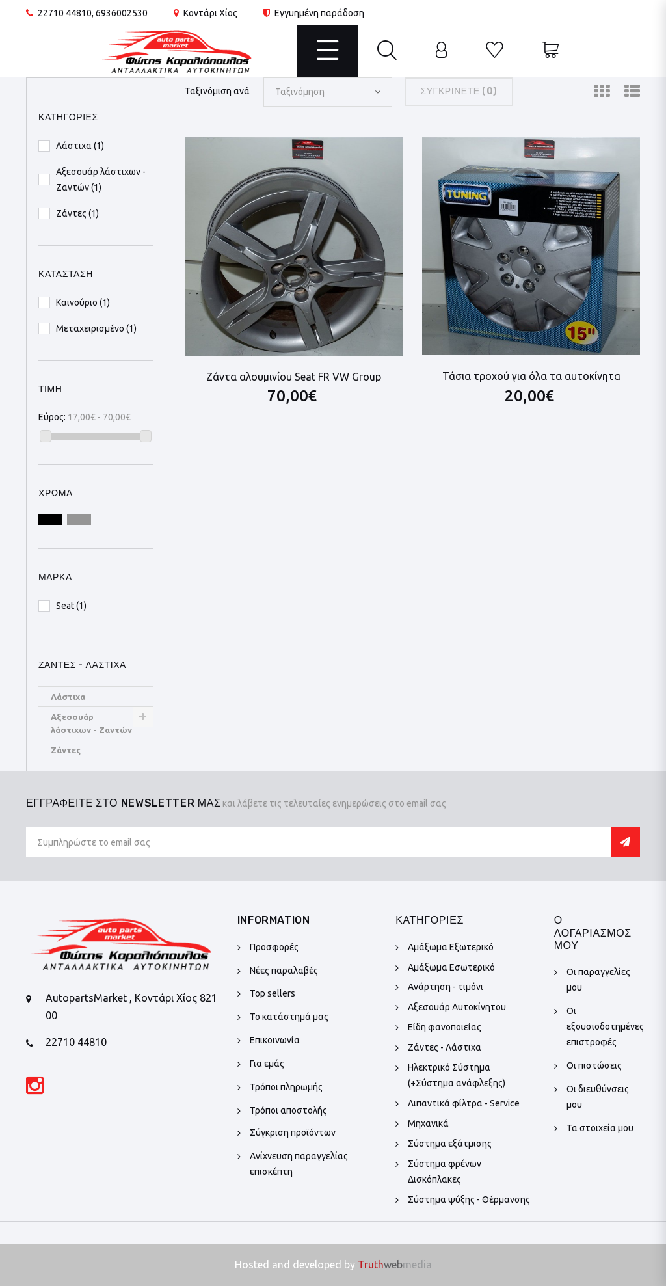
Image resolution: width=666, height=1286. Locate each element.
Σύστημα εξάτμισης (450, 1143)
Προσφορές (274, 947)
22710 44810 (65, 13)
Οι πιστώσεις (594, 1065)
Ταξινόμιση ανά (217, 91)
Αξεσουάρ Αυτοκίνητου (457, 1007)
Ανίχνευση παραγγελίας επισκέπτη (299, 1164)
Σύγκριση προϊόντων (293, 1132)
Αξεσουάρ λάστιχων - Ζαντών (91, 723)
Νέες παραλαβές (284, 970)
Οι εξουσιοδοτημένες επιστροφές (605, 1026)
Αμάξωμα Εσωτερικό (451, 967)
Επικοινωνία (275, 1040)
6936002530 (122, 13)
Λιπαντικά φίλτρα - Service (464, 1103)
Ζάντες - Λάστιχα (444, 1047)
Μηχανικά (428, 1123)
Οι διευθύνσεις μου (597, 1097)
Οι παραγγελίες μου (598, 980)
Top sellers (272, 993)
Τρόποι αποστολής (288, 1110)
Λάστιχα (68, 696)
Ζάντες (66, 750)
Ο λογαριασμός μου (593, 932)
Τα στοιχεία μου (599, 1128)
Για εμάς (267, 1063)
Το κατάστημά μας (289, 1016)
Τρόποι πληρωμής (286, 1087)
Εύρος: (52, 417)
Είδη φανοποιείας (444, 1027)
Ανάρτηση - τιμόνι (445, 987)
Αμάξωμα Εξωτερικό (451, 947)
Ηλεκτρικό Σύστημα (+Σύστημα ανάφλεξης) (456, 1075)
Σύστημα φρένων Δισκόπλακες (444, 1172)
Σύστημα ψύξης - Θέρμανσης (469, 1199)
